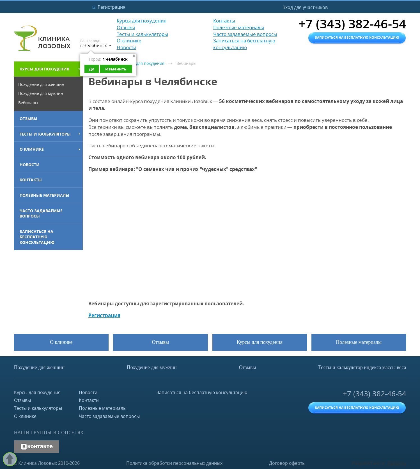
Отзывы (28, 118)
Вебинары (28, 102)
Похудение (39, 367)
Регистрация (111, 7)
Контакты (31, 179)
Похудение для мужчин (40, 93)
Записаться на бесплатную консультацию (37, 237)
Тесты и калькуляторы (45, 134)
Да (91, 69)
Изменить (116, 69)
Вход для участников (305, 7)
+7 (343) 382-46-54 (374, 393)
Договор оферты (287, 463)
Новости (30, 164)
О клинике (32, 149)
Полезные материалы (44, 195)
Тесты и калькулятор (362, 367)
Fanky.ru (397, 463)
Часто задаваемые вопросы (41, 213)
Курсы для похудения (44, 69)
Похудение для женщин (41, 84)
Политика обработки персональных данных (174, 463)
